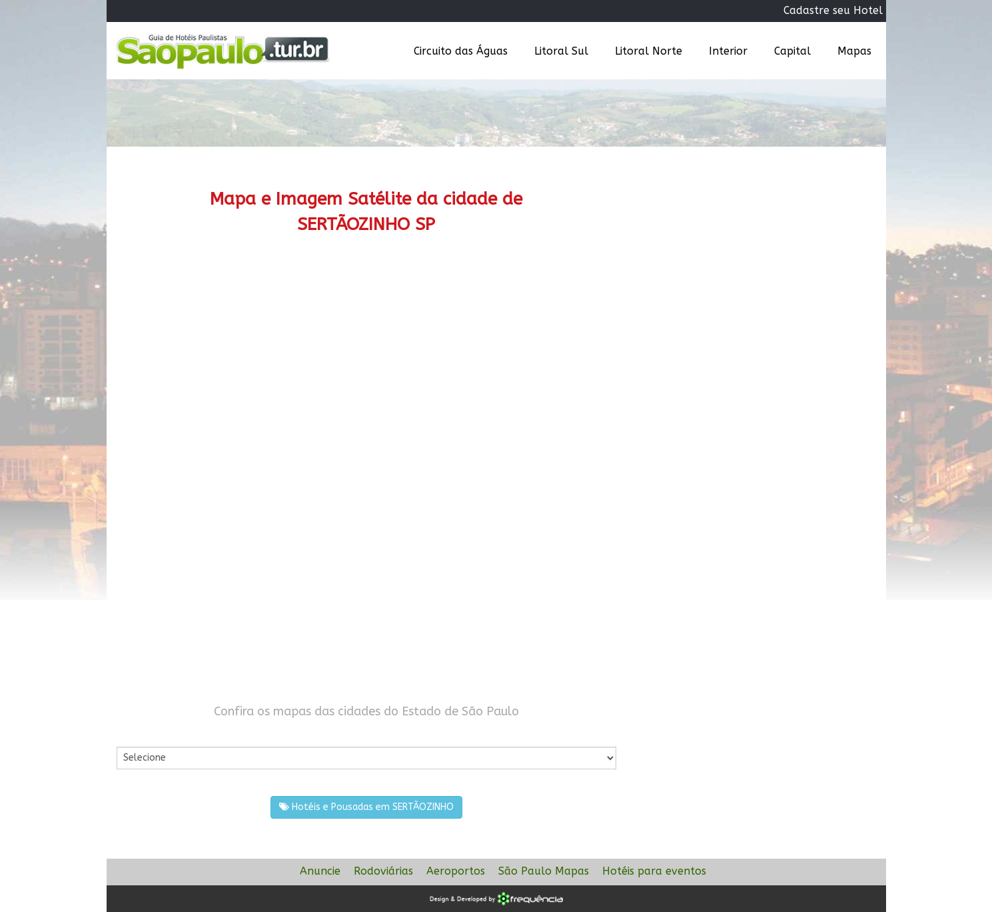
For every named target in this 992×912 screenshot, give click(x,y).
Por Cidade (140, 733)
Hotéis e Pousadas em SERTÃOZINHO (366, 807)
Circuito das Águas (461, 51)
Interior (728, 51)
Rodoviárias (383, 871)
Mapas (854, 51)
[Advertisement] (366, 363)
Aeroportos (455, 871)
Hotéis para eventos (654, 871)
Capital (792, 51)
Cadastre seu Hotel (833, 10)
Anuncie (320, 871)
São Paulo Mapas (543, 871)
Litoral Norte (648, 51)
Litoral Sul (561, 51)
